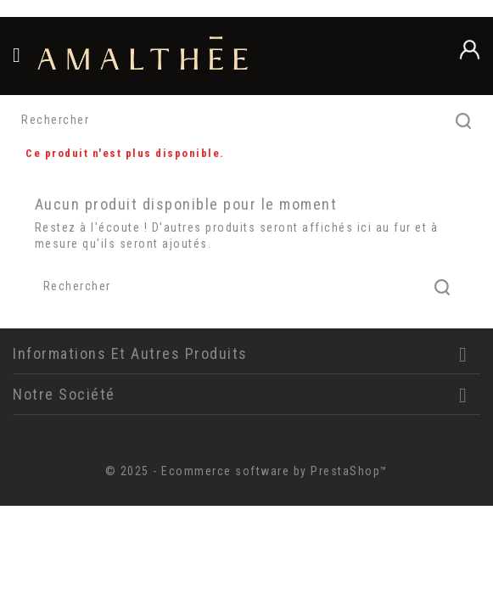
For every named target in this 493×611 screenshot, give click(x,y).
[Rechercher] (246, 120)
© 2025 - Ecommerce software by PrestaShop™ (247, 471)
